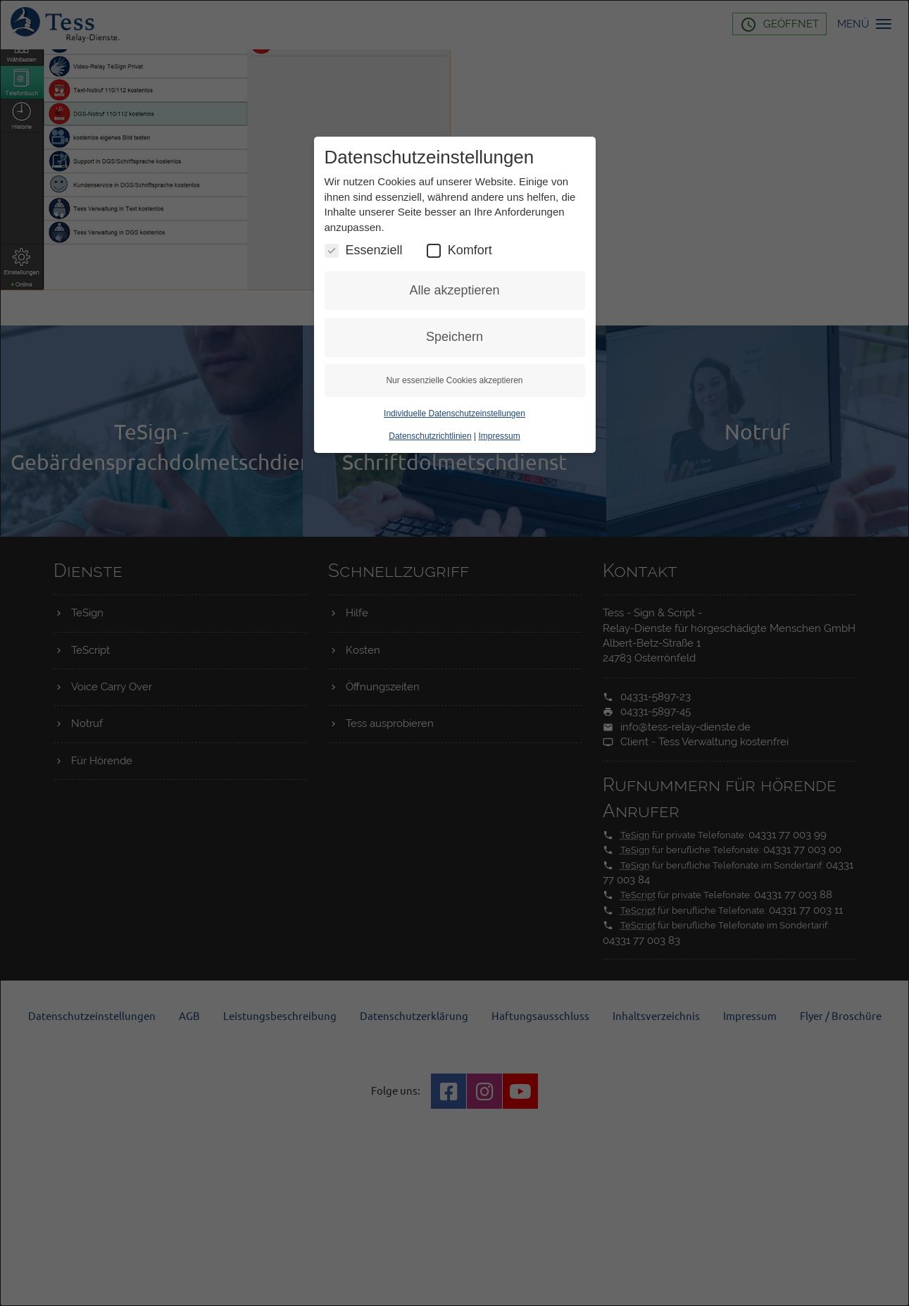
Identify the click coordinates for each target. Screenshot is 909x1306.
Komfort (459, 250)
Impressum (499, 436)
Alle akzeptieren (454, 290)
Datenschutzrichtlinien (430, 436)
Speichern (454, 337)
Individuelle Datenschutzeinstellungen (454, 413)
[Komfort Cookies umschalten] (434, 251)
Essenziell (364, 250)
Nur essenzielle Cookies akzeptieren (454, 380)
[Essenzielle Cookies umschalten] (332, 251)
